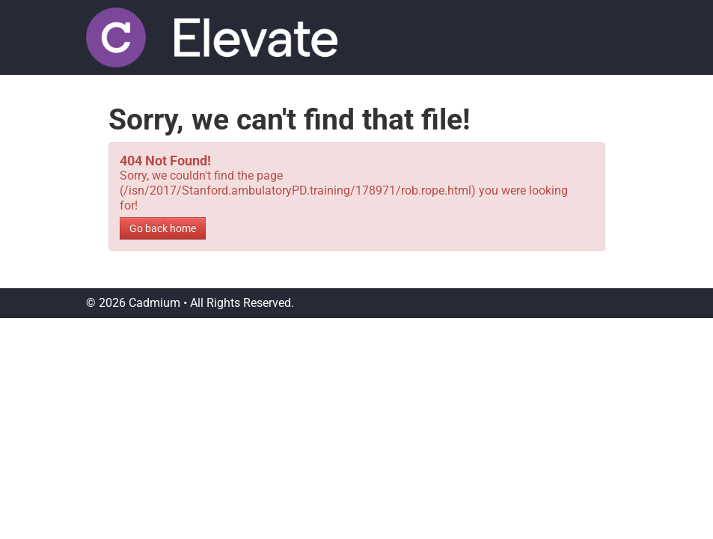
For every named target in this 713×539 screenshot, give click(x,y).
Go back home (162, 228)
